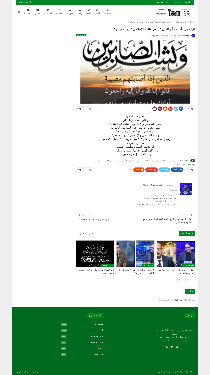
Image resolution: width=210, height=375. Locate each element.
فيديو (37, 12)
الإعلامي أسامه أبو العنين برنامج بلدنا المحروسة (134, 160)
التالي (181, 278)
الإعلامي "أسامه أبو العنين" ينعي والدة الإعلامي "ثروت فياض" (170, 160)
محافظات (99, 323)
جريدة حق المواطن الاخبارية (185, 164)
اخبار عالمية (98, 353)
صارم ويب (18, 370)
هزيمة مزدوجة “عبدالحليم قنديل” (94, 218)
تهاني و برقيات (81, 35)
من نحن (167, 2)
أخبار (97, 12)
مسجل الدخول (176, 299)
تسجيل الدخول (24, 2)
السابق (191, 278)
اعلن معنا (159, 2)
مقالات (59, 12)
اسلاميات (48, 12)
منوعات (69, 12)
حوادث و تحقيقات (96, 341)
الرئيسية (107, 12)
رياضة (80, 12)
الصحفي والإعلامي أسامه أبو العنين (105, 160)
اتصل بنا (27, 12)
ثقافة (89, 12)
